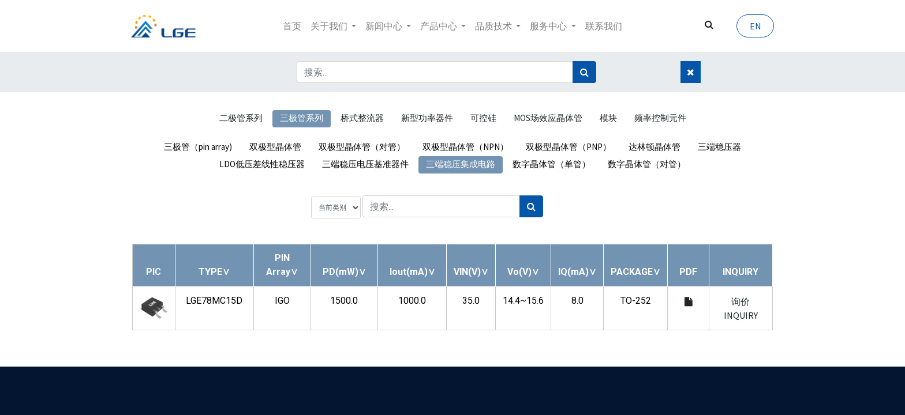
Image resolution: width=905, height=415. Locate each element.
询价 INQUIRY (741, 308)
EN (754, 26)
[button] (214, 271)
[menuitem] (292, 25)
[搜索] (584, 72)
